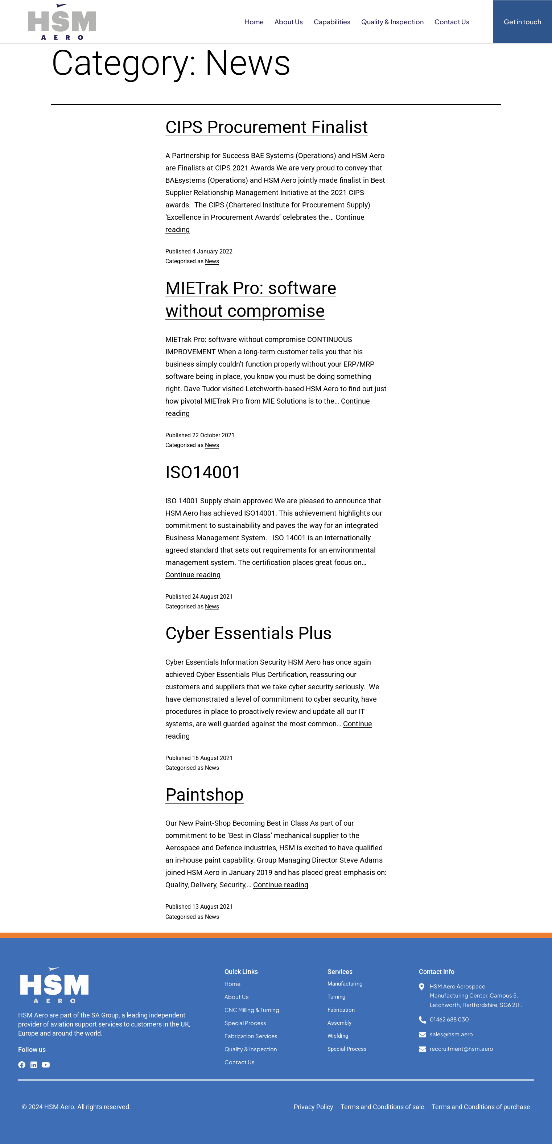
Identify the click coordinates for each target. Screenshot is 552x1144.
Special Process (245, 1022)
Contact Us (451, 21)
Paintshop (204, 794)
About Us (289, 21)
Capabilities (332, 21)
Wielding (338, 1036)
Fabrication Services (250, 1035)
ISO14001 (203, 472)
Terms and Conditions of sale (382, 1107)
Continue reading (193, 574)
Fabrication (341, 1010)
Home (254, 21)
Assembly (339, 1023)
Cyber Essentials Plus (248, 633)
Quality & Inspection (392, 21)
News (212, 261)
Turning (336, 997)
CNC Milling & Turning (251, 1009)
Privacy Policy (313, 1107)
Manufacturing (345, 983)
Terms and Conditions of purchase (481, 1107)
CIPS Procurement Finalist (266, 127)
